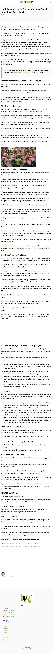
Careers (5, 632)
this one (24, 248)
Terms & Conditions (8, 640)
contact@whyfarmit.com (13, 615)
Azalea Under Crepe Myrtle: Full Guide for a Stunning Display (22, 546)
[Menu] (2, 2)
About (4, 626)
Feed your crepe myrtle (8, 246)
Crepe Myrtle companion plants (23, 72)
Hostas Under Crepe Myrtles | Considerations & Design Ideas (22, 543)
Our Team (5, 628)
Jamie (4, 14)
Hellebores (4, 258)
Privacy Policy (6, 638)
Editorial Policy (7, 642)
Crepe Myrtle (4, 18)
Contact (5, 630)
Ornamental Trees (11, 18)
